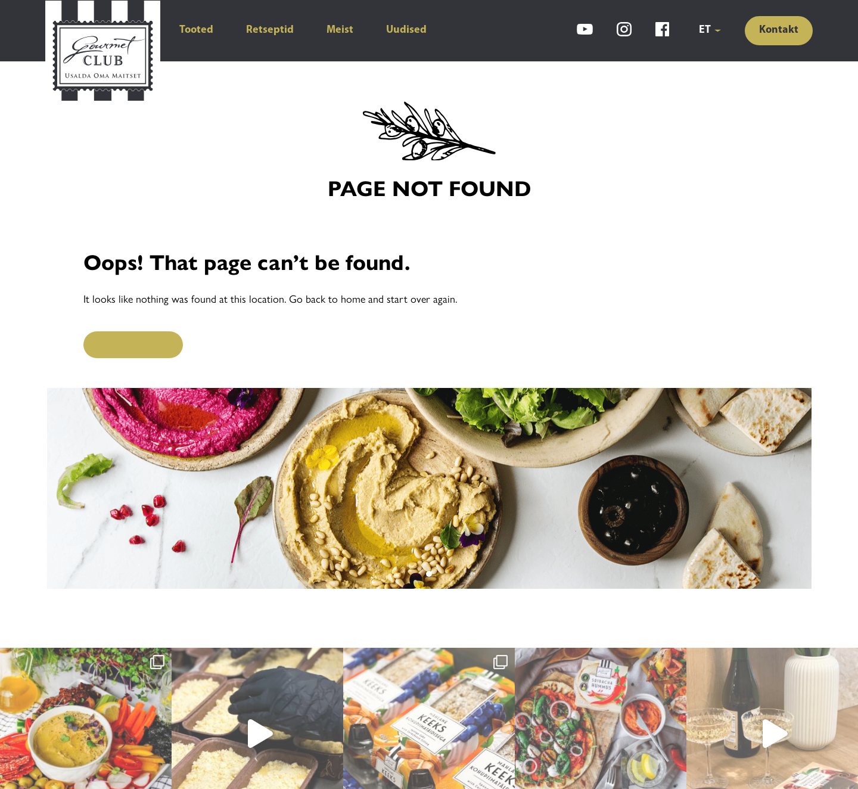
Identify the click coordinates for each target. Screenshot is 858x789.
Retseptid (270, 30)
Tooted (196, 30)
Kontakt (778, 30)
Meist (340, 30)
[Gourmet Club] (102, 52)
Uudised (406, 30)
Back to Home (133, 344)
